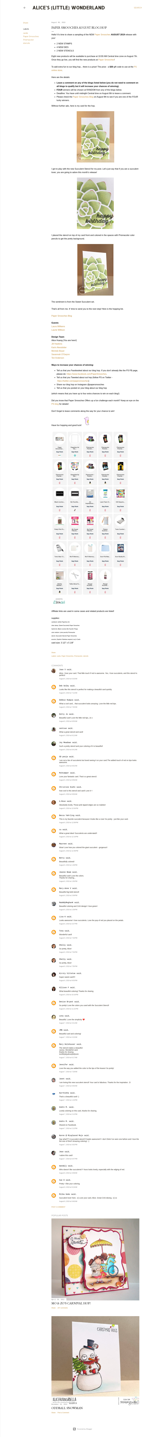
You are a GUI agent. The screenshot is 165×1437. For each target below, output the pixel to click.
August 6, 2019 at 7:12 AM (68, 693)
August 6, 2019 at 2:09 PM (68, 895)
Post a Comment (58, 1207)
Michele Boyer (57, 351)
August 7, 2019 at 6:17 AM (68, 1057)
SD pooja (63, 757)
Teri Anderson (57, 358)
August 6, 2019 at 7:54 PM (68, 952)
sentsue (63, 728)
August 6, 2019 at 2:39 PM (68, 910)
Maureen (63, 844)
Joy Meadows (65, 742)
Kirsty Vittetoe (67, 973)
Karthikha (64, 1093)
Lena (61, 1016)
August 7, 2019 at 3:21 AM (68, 1023)
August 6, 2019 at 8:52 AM (68, 766)
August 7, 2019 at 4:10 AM (68, 1037)
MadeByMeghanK (66, 903)
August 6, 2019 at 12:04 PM (68, 808)
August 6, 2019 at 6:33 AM (68, 679)
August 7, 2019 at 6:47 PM (68, 1159)
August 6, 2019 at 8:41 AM (68, 750)
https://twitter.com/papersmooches (72, 381)
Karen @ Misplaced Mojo (71, 1135)
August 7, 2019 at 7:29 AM (68, 1072)
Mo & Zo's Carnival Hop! (71, 1303)
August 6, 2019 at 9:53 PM (68, 980)
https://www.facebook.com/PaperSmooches (86, 374)
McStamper (64, 773)
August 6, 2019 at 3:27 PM (68, 924)
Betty (62, 858)
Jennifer (63, 1065)
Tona (61, 931)
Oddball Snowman (67, 1408)
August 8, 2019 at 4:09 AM (68, 1173)
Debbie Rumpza (66, 700)
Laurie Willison (58, 330)
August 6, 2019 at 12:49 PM (68, 851)
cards (25, 33)
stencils (26, 43)
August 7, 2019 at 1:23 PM (68, 1100)
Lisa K (62, 917)
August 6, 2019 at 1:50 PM (68, 881)
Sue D (62, 1180)
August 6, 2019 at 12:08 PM (68, 822)
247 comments (62, 1308)
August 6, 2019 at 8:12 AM (68, 735)
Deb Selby (64, 686)
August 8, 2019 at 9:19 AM (68, 1187)
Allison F (64, 988)
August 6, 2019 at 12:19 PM (68, 837)
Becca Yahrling (66, 815)
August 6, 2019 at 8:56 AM (68, 780)
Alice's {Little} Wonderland (68, 8)
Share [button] (25, 23)
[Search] (138, 8)
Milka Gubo (64, 1194)
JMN (60, 1030)
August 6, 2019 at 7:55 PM (68, 966)
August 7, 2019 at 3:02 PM (68, 1145)
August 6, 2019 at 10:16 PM (68, 995)
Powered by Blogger (82, 1429)
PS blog (55, 404)
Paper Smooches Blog (83, 97)
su (60, 830)
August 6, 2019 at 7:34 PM (68, 938)
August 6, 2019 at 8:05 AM (68, 721)
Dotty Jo (63, 714)
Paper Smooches (31, 36)
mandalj (63, 1166)
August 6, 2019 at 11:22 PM (68, 1009)
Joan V (62, 670)
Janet (62, 1079)
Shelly (62, 945)
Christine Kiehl (67, 787)
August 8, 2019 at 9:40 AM (68, 1201)
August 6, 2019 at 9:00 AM (68, 794)
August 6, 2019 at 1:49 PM (68, 865)
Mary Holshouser (67, 1044)
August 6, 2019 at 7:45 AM (68, 707)
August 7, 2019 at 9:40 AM (68, 1086)
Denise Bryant (66, 1002)
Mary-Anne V (65, 888)
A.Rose (62, 801)
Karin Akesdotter (59, 347)
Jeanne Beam (65, 872)
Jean (61, 1152)
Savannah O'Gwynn (60, 354)
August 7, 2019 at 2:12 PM (68, 1114)
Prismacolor (28, 40)
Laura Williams (58, 326)
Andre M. (63, 1107)
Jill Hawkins (56, 344)
